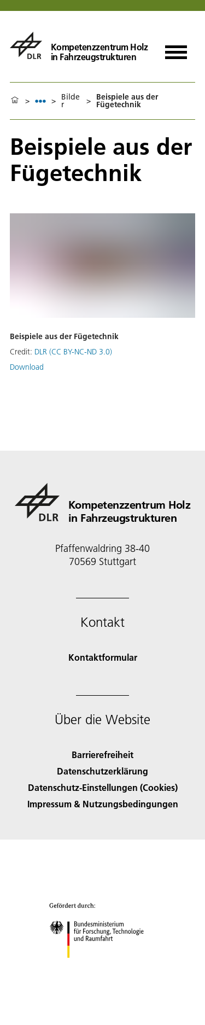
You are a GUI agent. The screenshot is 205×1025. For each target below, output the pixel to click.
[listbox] (40, 101)
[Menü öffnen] (176, 48)
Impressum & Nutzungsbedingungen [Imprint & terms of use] (102, 803)
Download (27, 367)
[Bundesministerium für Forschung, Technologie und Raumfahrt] (102, 967)
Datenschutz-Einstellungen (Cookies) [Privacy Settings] (103, 787)
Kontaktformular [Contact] (102, 657)
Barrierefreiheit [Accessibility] (102, 754)
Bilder (70, 100)
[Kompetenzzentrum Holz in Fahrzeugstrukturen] (79, 45)
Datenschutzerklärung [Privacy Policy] (102, 771)
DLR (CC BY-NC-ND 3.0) (73, 352)
